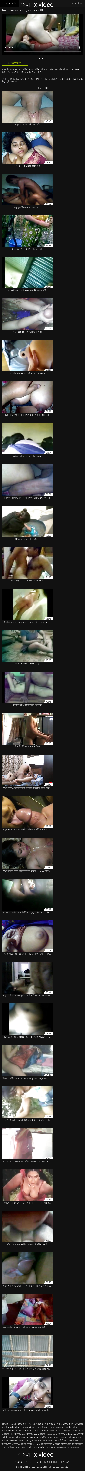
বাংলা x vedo (33, 1434)
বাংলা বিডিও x (47, 1444)
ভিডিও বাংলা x (62, 1447)
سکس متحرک (35, 1467)
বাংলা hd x (55, 1430)
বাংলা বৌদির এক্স (63, 1444)
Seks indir (47, 1467)
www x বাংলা (69, 1424)
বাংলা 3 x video (42, 1430)
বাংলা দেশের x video (30, 1444)
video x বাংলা (42, 1424)
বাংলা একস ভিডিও (57, 1440)
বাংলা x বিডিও (40, 1437)
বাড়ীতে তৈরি (15, 79)
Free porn (8, 10)
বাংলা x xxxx (27, 1437)
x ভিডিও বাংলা (58, 1427)
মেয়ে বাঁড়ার (77, 79)
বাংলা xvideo (68, 1437)
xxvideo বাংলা (14, 1430)
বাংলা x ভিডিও (55, 1437)
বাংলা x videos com (68, 1434)
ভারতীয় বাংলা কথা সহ (32, 79)
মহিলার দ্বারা (49, 79)
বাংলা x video (22, 1467)
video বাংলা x (55, 1424)
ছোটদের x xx (11, 81)
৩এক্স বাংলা (75, 1447)
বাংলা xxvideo (11, 1440)
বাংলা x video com (48, 1434)
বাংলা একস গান (39, 1440)
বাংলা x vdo (20, 1434)
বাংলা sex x (66, 1430)
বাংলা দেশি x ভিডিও (11, 1444)
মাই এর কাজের (63, 79)
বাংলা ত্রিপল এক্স (75, 1440)
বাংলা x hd (9, 1434)
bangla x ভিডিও (9, 1424)
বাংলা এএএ (24, 1440)
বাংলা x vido (14, 1437)
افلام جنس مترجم (61, 1467)
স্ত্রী (3, 81)
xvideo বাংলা (72, 1427)
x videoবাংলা (14, 1427)
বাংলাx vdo (27, 1447)
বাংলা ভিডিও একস (12, 1447)
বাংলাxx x (50, 1447)
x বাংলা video (27, 1427)
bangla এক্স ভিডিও (26, 1424)
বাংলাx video (39, 1447)
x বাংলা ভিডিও (42, 1427)
